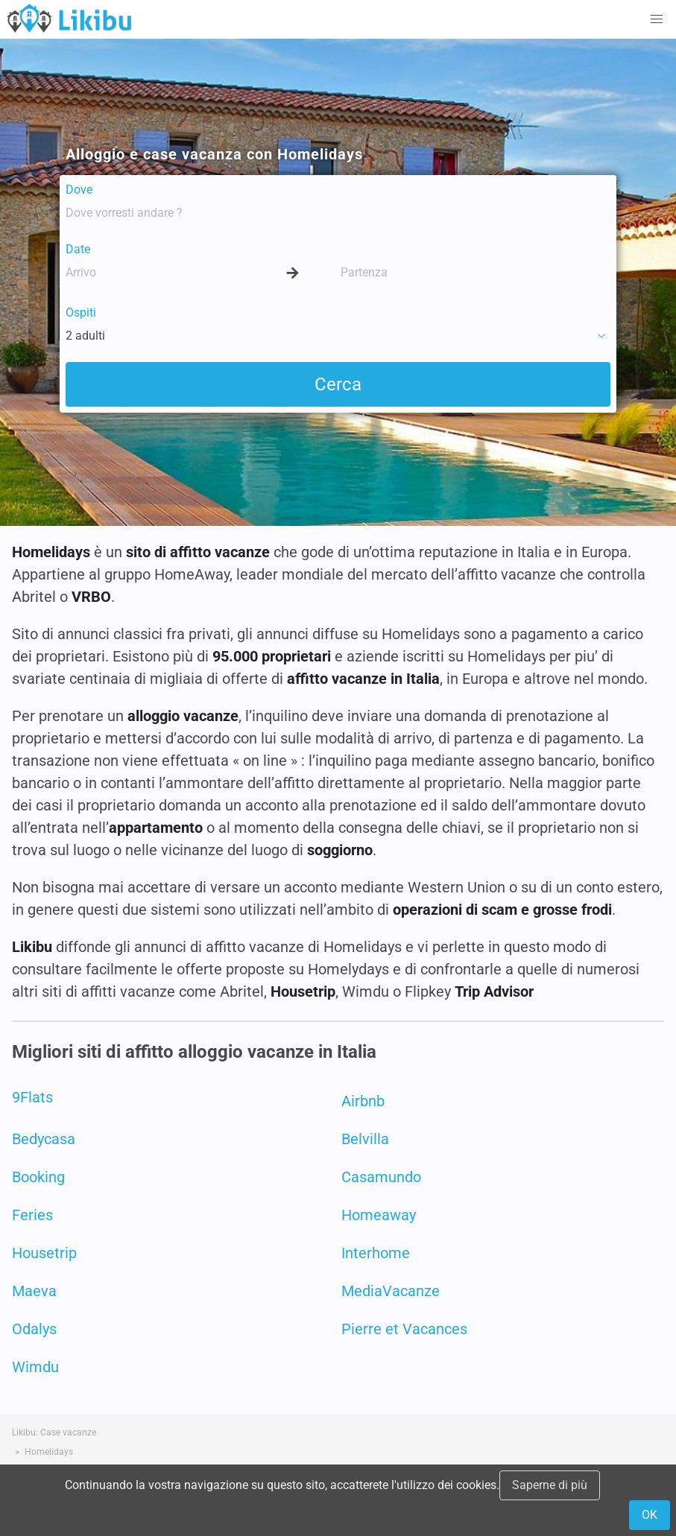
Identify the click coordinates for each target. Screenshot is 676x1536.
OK (649, 1515)
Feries (32, 1215)
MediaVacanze (390, 1291)
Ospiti (81, 312)
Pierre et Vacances (404, 1329)
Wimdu (35, 1367)
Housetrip (44, 1253)
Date (78, 249)
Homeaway (378, 1215)
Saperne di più (549, 1485)
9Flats (32, 1097)
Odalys (34, 1329)
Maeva (34, 1291)
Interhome (375, 1253)
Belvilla (365, 1139)
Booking (38, 1177)
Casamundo (381, 1177)
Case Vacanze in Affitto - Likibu (69, 18)
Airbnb (363, 1101)
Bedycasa (43, 1139)
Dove (79, 190)
